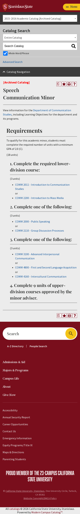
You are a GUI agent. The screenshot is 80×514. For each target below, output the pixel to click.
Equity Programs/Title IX (17, 445)
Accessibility (10, 410)
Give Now (9, 395)
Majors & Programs (15, 370)
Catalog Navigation (18, 72)
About (7, 387)
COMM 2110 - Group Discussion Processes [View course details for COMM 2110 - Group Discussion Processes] (39, 230)
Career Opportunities (15, 424)
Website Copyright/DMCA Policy (40, 498)
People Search (38, 346)
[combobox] (40, 18)
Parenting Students (14, 459)
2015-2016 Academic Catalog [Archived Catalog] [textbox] (32, 18)
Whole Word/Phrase (18, 53)
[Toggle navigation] (71, 7)
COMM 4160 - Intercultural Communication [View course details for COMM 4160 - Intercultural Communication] (40, 276)
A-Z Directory (15, 346)
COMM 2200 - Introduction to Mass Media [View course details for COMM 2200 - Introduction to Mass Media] (39, 198)
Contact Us (9, 431)
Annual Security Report (16, 417)
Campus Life (11, 378)
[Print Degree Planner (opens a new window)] (58, 84)
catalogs (14, 509)
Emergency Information (17, 438)
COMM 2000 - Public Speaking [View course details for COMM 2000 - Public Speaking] (32, 221)
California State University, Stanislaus (25, 491)
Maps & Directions (13, 452)
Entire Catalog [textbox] (13, 37)
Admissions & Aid (14, 362)
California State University (51, 476)
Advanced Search (12, 62)
